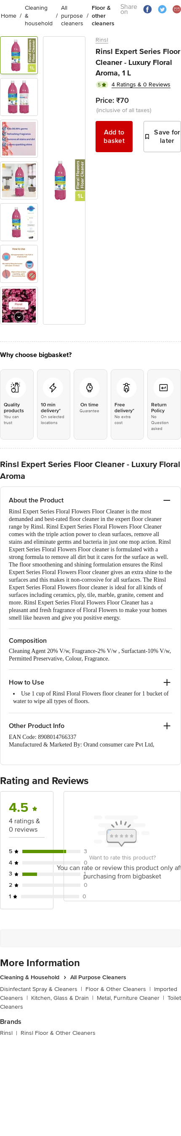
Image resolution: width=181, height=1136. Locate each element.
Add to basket (114, 136)
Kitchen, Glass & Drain (62, 998)
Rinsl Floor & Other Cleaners (58, 1033)
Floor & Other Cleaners (118, 989)
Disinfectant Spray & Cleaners (41, 989)
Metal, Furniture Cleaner (130, 998)
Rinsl (102, 39)
